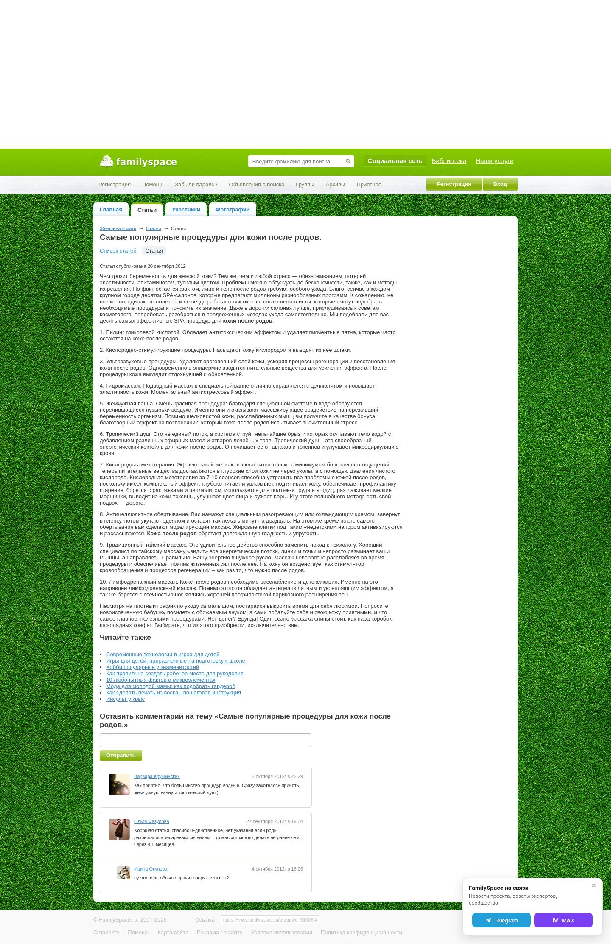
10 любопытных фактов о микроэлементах (161, 680)
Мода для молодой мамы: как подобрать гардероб (170, 686)
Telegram (501, 920)
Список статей (118, 250)
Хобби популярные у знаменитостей (152, 667)
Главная (111, 209)
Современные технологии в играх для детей (163, 654)
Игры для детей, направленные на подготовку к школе (175, 660)
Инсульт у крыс (125, 699)
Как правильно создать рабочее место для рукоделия (175, 673)
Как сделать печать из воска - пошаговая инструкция (173, 692)
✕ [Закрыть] (594, 885)
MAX (563, 920)
